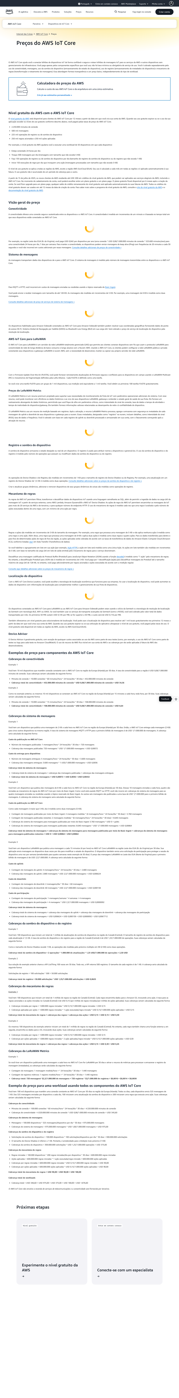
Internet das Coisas (24, 34)
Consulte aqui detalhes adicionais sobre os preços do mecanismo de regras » (41, 569)
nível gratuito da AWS (20, 118)
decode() (120, 556)
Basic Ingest (110, 287)
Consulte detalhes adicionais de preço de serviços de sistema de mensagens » (42, 302)
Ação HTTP (72, 547)
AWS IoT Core (42, 34)
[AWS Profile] (171, 3)
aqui (31, 542)
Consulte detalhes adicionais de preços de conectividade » (96, 247)
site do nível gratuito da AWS (149, 187)
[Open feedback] (176, 699)
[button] (40, 11)
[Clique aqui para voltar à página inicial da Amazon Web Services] (9, 13)
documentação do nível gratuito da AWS (26, 190)
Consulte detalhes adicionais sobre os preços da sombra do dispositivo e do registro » (105, 481)
